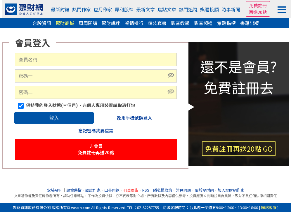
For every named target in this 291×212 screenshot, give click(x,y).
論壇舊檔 (74, 190)
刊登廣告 (130, 190)
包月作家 (102, 9)
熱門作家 (81, 9)
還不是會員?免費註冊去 (238, 106)
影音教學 (180, 23)
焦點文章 (166, 9)
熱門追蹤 (188, 9)
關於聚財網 (204, 190)
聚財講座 (111, 23)
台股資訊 (41, 23)
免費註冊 (258, 5)
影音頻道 (203, 23)
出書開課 (111, 190)
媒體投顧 (209, 9)
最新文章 (145, 9)
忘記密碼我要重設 (95, 130)
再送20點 (258, 12)
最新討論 (60, 9)
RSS (145, 190)
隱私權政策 (162, 190)
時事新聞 (230, 9)
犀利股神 (124, 9)
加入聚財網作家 (231, 190)
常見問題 (183, 190)
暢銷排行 (134, 23)
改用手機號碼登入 (134, 117)
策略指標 (226, 23)
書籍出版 (249, 23)
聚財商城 (65, 23)
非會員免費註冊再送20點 (96, 149)
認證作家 (93, 190)
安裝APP (55, 190)
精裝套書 (157, 23)
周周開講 (88, 23)
